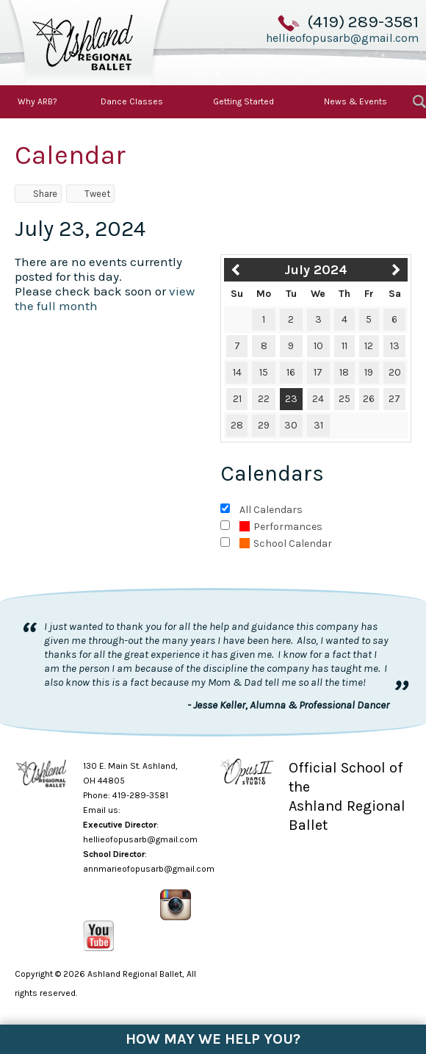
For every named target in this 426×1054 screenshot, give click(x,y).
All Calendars (271, 509)
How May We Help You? (213, 1038)
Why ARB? (37, 101)
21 (237, 398)
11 (344, 346)
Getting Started (243, 101)
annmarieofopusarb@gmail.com (148, 869)
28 (237, 425)
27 (394, 398)
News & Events (355, 101)
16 (290, 372)
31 (318, 425)
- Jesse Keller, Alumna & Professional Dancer (288, 704)
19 (368, 372)
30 (290, 425)
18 (344, 372)
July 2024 (315, 270)
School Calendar (285, 543)
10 (318, 346)
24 (318, 398)
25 (344, 398)
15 (263, 372)
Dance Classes (132, 101)
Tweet (90, 193)
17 (318, 372)
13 (395, 346)
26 (369, 398)
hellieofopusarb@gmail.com (342, 37)
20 (395, 372)
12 (368, 346)
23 (291, 398)
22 (264, 398)
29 (264, 425)
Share (38, 193)
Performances (280, 526)
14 (237, 372)
